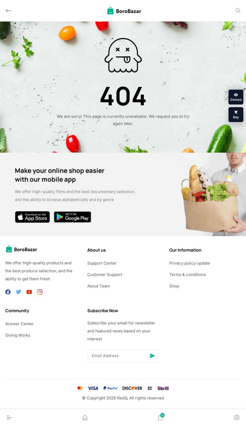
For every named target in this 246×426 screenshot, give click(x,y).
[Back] (8, 10)
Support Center (101, 263)
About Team (98, 286)
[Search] (238, 10)
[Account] (237, 417)
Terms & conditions (187, 274)
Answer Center (19, 323)
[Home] (85, 417)
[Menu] (9, 417)
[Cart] (160, 417)
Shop (174, 286)
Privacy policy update (189, 263)
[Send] (152, 355)
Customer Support (104, 274)
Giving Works (17, 335)
